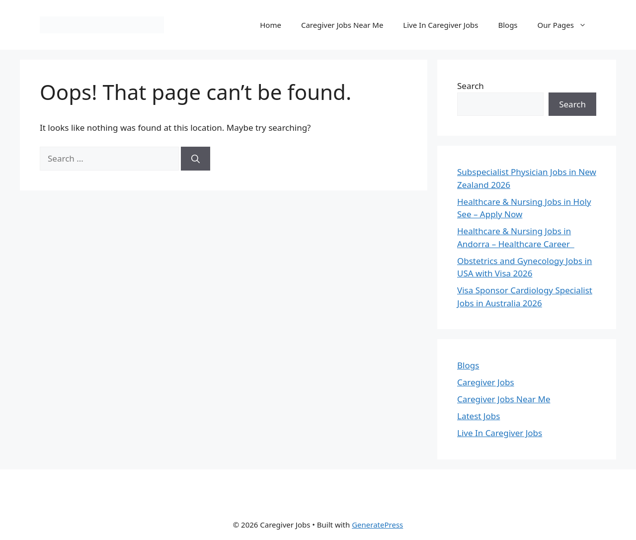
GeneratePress (377, 525)
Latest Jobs (478, 416)
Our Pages (567, 25)
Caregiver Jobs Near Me (342, 25)
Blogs (507, 25)
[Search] (195, 159)
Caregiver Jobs (485, 382)
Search (470, 85)
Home (270, 25)
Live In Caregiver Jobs (440, 25)
